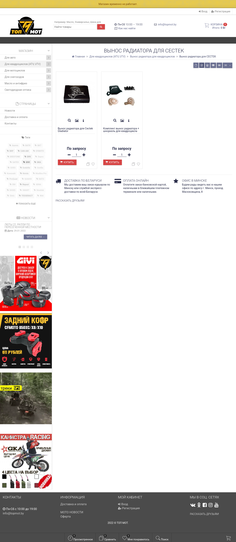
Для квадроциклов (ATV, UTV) (28, 64)
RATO (41, 179)
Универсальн (82, 22)
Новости (10, 110)
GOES (12, 168)
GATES (16, 162)
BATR (27, 145)
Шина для (95, 22)
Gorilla (40, 168)
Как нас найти (127, 28)
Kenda (25, 173)
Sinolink (40, 190)
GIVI (28, 162)
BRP (11, 151)
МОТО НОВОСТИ (71, 512)
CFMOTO (40, 151)
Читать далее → (35, 237)
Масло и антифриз (28, 83)
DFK (29, 157)
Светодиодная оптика (28, 89)
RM (13, 184)
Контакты (10, 123)
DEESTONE (15, 157)
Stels (12, 196)
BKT (39, 145)
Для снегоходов (28, 77)
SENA (38, 184)
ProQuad (13, 179)
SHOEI (12, 190)
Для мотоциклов (28, 70)
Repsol (25, 184)
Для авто (28, 57)
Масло (70, 22)
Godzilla (26, 168)
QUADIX (28, 179)
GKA (39, 162)
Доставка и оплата (16, 117)
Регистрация (220, 11)
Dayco (40, 157)
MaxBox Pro (41, 173)
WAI (42, 196)
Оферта (65, 516)
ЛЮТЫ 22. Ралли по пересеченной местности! (23, 226)
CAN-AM (24, 151)
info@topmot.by (167, 24)
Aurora (15, 145)
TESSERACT (27, 196)
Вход (203, 11)
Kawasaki (11, 173)
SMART (25, 190)
